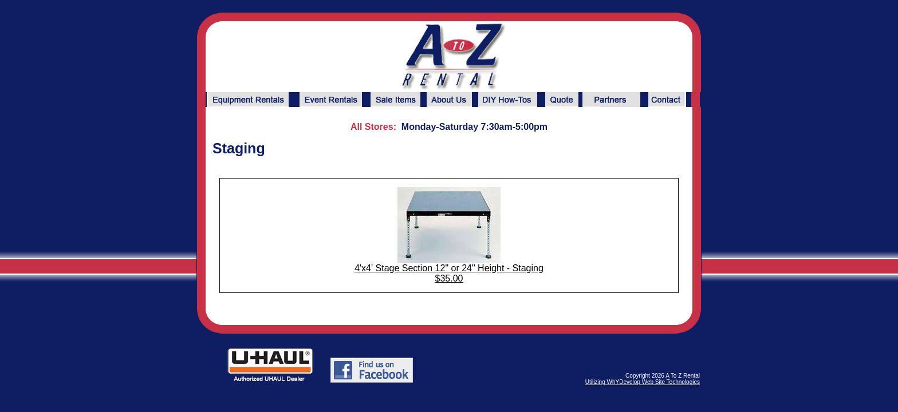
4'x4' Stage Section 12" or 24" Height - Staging (449, 268)
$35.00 (449, 278)
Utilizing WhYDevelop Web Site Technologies (642, 382)
